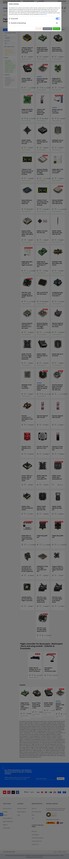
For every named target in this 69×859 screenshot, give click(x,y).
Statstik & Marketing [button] (17, 23)
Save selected (47, 28)
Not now (38, 28)
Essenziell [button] (13, 18)
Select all (56, 28)
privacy (44, 14)
